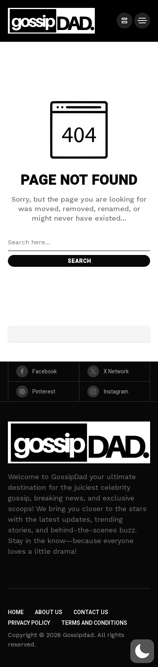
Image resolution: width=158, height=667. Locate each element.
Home (16, 612)
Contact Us (90, 612)
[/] (124, 20)
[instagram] (114, 391)
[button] (142, 651)
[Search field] (79, 242)
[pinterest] (43, 391)
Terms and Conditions (94, 623)
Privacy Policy (29, 623)
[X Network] (114, 371)
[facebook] (43, 371)
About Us (48, 612)
